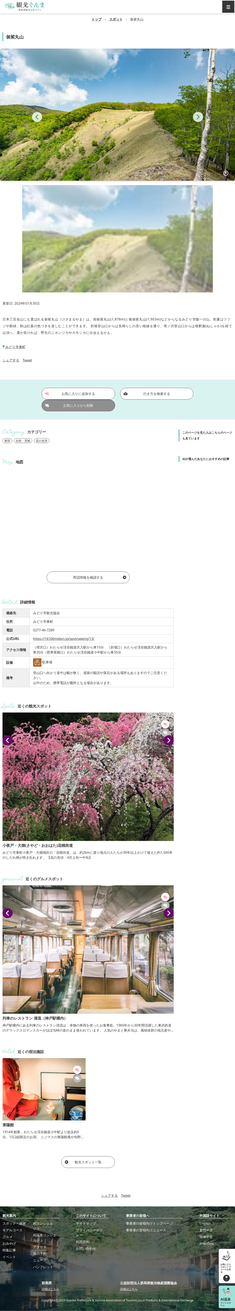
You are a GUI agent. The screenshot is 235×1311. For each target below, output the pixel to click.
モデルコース (13, 1230)
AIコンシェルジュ (43, 1226)
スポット (116, 19)
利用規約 (82, 1241)
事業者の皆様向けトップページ (149, 1223)
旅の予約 (39, 1253)
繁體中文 (206, 1230)
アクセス (39, 1246)
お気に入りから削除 (69, 405)
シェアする (11, 360)
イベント (9, 1257)
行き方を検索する (147, 393)
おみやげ (9, 1243)
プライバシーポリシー (89, 1232)
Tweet (27, 360)
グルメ (8, 1236)
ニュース (39, 1260)
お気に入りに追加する (70, 393)
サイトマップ (86, 1223)
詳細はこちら (50, 1289)
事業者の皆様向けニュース (146, 1230)
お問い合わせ (86, 1248)
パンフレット (43, 1267)
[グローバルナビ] (228, 7)
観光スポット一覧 (83, 1162)
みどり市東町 (15, 347)
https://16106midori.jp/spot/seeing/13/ (63, 638)
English (205, 1223)
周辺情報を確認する (99, 577)
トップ (96, 19)
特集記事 (9, 1250)
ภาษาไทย (206, 1243)
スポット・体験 (14, 1223)
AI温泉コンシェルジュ (45, 1237)
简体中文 (206, 1236)
